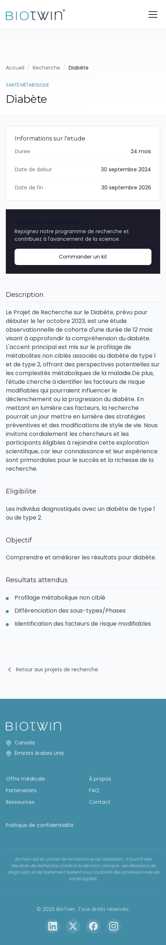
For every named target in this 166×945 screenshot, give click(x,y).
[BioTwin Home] (35, 14)
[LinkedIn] (52, 926)
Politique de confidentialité (40, 825)
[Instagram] (113, 926)
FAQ (94, 790)
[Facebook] (93, 926)
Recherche (46, 67)
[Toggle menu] (153, 14)
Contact (99, 802)
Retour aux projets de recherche (52, 669)
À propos (100, 778)
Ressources (20, 802)
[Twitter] (73, 926)
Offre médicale (25, 778)
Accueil (15, 67)
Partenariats (21, 790)
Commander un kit (83, 256)
